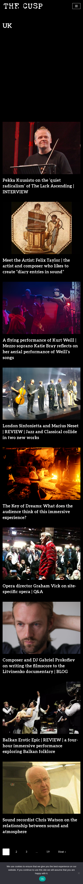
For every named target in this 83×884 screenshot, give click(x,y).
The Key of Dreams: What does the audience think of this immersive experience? (38, 512)
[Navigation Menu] (76, 6)
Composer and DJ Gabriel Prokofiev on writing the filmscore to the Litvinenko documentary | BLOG (39, 666)
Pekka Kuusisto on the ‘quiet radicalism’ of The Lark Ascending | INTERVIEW (38, 186)
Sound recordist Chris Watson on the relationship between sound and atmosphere (40, 826)
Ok (42, 879)
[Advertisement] (41, 78)
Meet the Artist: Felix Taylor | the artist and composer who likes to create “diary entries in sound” (36, 266)
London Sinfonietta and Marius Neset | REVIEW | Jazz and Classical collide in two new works (41, 431)
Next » (62, 851)
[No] (78, 873)
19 (48, 851)
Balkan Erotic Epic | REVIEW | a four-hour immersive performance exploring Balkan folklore (40, 746)
